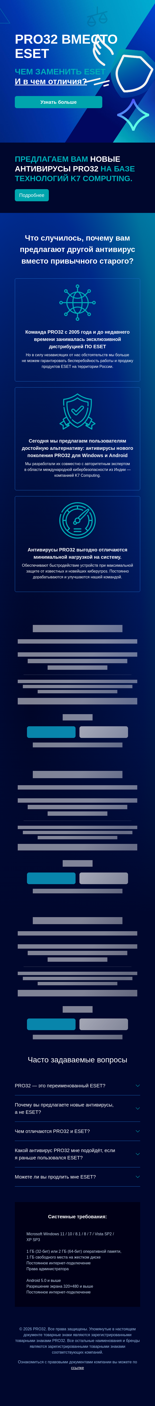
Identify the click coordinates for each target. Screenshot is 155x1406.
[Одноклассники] (83, 1379)
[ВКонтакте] (72, 1379)
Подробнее (31, 195)
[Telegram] (95, 1379)
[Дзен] (60, 1379)
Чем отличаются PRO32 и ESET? (52, 1131)
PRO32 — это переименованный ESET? (60, 1085)
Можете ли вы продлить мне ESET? (55, 1177)
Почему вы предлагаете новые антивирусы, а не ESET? (64, 1108)
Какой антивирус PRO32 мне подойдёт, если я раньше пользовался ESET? (65, 1154)
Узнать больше (58, 102)
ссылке (77, 1368)
